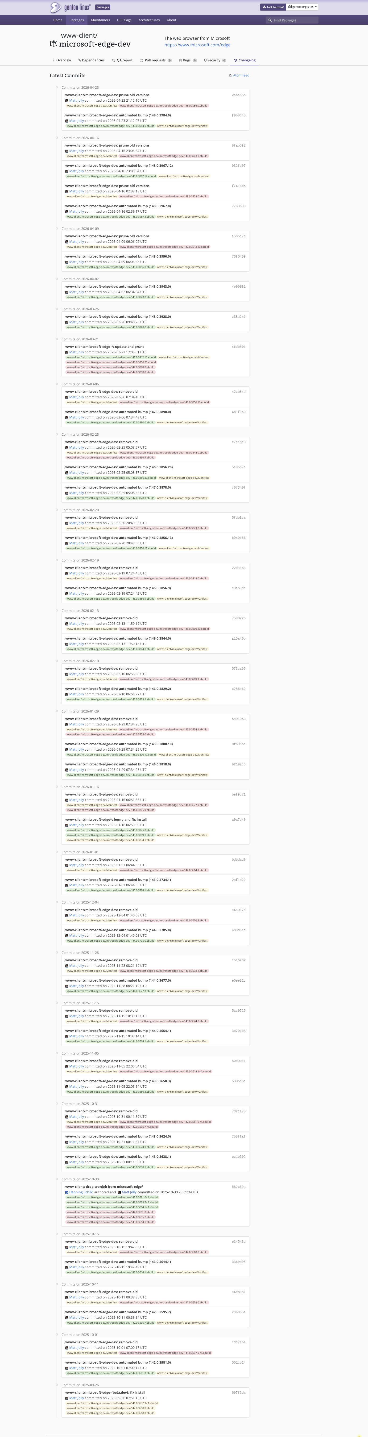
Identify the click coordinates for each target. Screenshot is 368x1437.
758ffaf (239, 1117)
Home (57, 20)
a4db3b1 (239, 1270)
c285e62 (239, 678)
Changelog (244, 60)
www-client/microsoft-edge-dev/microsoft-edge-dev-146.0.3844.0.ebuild (163, 446)
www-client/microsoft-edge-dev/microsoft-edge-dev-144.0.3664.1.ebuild (163, 856)
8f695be (239, 732)
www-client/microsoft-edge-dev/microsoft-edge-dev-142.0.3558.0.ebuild (163, 1280)
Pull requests (156, 60)
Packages (77, 20)
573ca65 (239, 658)
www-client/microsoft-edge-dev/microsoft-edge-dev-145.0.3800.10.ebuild (164, 619)
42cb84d (239, 386)
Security (215, 60)
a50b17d (239, 233)
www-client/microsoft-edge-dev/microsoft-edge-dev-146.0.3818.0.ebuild (163, 569)
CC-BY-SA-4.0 (152, 1428)
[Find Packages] (296, 20)
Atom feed (238, 75)
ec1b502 (239, 1137)
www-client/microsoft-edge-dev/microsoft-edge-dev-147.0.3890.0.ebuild (110, 367)
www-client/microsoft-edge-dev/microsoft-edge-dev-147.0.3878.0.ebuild (110, 362)
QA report (122, 60)
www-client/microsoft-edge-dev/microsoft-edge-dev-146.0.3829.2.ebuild (163, 520)
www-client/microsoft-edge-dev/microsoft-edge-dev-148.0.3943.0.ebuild (163, 154)
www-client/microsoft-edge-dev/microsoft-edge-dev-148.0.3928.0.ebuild (163, 194)
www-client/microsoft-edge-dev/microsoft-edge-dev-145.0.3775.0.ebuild (110, 722)
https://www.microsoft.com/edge (198, 45)
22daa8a (239, 559)
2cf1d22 (239, 865)
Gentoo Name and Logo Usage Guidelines (201, 1428)
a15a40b (239, 628)
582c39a (239, 1167)
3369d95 (239, 1241)
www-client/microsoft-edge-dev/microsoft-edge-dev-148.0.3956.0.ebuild (163, 105)
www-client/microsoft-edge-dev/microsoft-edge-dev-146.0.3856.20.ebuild (111, 357)
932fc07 (239, 164)
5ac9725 (239, 994)
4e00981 (239, 282)
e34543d (239, 1221)
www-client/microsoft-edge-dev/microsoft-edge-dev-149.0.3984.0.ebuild (110, 125)
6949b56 (239, 529)
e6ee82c (239, 964)
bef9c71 (239, 781)
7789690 (239, 203)
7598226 (239, 608)
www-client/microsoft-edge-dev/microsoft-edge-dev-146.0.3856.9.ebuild (110, 451)
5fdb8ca (239, 510)
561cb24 (239, 1339)
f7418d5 (239, 184)
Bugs (188, 60)
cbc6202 (239, 944)
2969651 (239, 1290)
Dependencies (91, 60)
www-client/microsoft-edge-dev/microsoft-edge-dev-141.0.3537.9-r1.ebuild (165, 1330)
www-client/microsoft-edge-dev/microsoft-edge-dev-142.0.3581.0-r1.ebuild (165, 1103)
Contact (312, 1419)
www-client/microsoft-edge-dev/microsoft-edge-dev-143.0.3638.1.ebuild (163, 954)
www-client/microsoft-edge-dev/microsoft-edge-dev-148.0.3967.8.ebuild (110, 213)
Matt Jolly (76, 100)
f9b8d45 (239, 114)
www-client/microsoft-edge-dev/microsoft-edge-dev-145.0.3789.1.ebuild (163, 668)
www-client (78, 35)
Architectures (149, 20)
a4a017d (239, 895)
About (171, 20)
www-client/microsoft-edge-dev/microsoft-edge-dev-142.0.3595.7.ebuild (110, 1196)
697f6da (239, 1369)
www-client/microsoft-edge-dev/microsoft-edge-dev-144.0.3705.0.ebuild (110, 796)
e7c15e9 (239, 436)
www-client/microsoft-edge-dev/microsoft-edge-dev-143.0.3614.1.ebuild (110, 1201)
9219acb (239, 752)
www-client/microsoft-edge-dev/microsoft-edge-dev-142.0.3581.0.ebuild (110, 1192)
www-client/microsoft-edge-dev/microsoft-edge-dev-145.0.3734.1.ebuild (163, 717)
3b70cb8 (239, 1013)
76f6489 (239, 253)
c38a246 (239, 312)
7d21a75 (239, 1093)
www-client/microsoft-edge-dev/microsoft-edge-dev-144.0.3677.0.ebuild (163, 791)
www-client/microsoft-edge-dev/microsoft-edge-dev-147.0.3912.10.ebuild (164, 243)
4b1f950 (239, 406)
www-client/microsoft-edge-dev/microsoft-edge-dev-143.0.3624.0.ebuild (163, 1004)
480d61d (239, 915)
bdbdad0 (239, 846)
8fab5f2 (239, 144)
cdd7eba (239, 1320)
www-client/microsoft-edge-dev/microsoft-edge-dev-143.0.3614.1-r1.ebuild (165, 1053)
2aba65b (239, 95)
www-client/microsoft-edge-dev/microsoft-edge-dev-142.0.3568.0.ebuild (163, 1231)
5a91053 (239, 707)
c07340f (239, 480)
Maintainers (100, 20)
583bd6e (239, 1063)
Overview (62, 60)
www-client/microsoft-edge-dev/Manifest (92, 105)
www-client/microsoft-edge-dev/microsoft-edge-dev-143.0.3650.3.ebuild (163, 905)
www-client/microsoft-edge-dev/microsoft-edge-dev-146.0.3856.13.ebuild (164, 396)
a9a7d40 (239, 806)
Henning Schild (81, 1172)
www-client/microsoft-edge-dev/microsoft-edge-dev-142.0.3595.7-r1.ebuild (112, 1108)
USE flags (124, 20)
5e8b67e (239, 460)
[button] (273, 7)
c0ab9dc (239, 579)
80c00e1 (239, 1043)
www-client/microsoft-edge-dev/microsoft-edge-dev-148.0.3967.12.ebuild (111, 174)
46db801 (239, 342)
